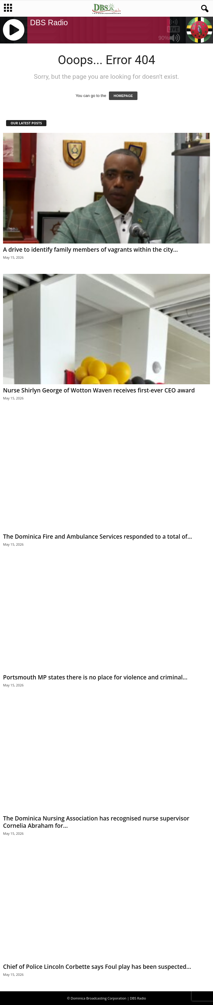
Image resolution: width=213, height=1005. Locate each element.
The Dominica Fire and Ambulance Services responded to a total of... (97, 536)
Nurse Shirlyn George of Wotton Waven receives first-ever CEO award (99, 390)
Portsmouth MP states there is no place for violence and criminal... (95, 677)
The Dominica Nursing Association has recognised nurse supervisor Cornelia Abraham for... (96, 822)
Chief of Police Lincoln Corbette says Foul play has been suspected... (97, 967)
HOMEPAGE (123, 96)
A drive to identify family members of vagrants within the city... (90, 250)
